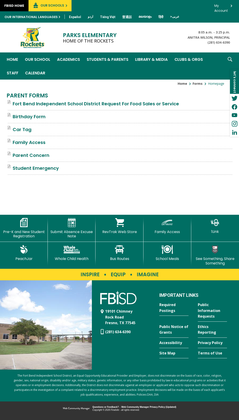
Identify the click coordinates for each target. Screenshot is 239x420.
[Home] (12, 59)
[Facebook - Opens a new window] (234, 107)
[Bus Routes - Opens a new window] (119, 253)
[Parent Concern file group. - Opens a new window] (31, 155)
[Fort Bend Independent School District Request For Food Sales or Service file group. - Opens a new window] (96, 104)
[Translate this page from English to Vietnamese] (108, 17)
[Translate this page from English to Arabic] (175, 16)
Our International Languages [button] (31, 17)
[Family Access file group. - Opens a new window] (29, 142)
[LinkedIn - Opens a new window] (234, 132)
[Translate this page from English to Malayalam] (145, 16)
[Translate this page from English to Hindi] (161, 17)
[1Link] (215, 226)
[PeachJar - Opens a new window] (23, 253)
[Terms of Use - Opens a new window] (212, 353)
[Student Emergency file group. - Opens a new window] (36, 168)
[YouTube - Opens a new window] (234, 115)
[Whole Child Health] (71, 253)
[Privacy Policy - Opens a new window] (212, 343)
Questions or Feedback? (105, 407)
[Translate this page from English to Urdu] (91, 16)
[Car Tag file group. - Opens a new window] (22, 129)
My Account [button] (221, 6)
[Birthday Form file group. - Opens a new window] (29, 116)
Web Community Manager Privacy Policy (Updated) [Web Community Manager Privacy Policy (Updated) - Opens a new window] (148, 407)
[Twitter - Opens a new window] (234, 98)
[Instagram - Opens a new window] (234, 124)
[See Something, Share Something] (215, 255)
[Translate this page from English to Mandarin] (127, 17)
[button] (230, 66)
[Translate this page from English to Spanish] (75, 17)
